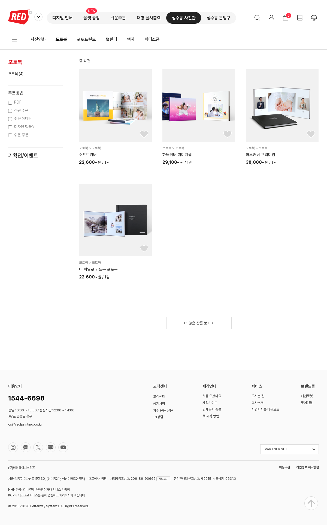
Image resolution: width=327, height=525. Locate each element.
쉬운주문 (118, 17)
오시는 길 (258, 396)
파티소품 (152, 39)
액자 (131, 39)
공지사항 (159, 404)
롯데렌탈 (307, 403)
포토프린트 (86, 39)
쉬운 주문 (21, 135)
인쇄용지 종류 (211, 409)
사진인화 (38, 39)
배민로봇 (307, 396)
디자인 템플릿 (24, 127)
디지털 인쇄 (62, 17)
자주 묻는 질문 (163, 410)
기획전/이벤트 (23, 155)
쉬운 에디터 (23, 118)
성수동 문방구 (219, 17)
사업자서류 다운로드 (265, 409)
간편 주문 (21, 110)
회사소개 (258, 403)
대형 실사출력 (149, 17)
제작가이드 (209, 403)
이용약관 (284, 467)
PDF (17, 102)
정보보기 (163, 478)
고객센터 (159, 396)
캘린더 (111, 39)
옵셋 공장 (91, 17)
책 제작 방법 (210, 416)
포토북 (61, 39)
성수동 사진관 (184, 17)
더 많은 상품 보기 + (199, 323)
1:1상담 (158, 417)
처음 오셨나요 (211, 396)
